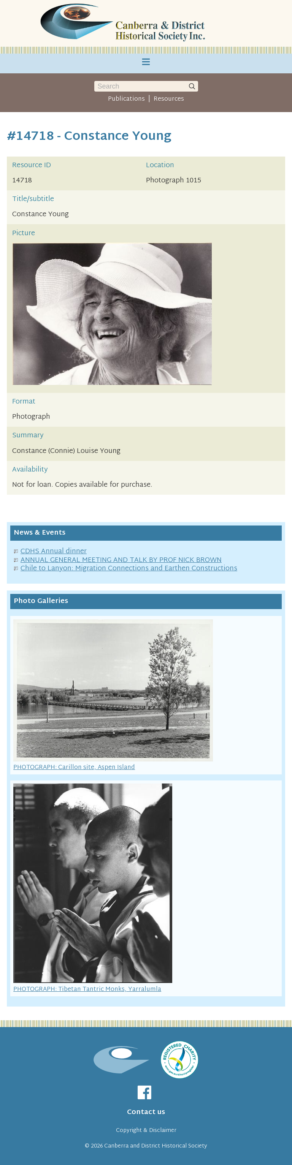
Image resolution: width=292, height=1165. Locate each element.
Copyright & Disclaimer (146, 1130)
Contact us (146, 1112)
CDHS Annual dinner (54, 551)
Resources (169, 99)
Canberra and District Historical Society (155, 1146)
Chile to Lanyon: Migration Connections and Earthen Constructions (129, 568)
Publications (126, 99)
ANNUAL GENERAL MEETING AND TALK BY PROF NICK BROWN (121, 560)
